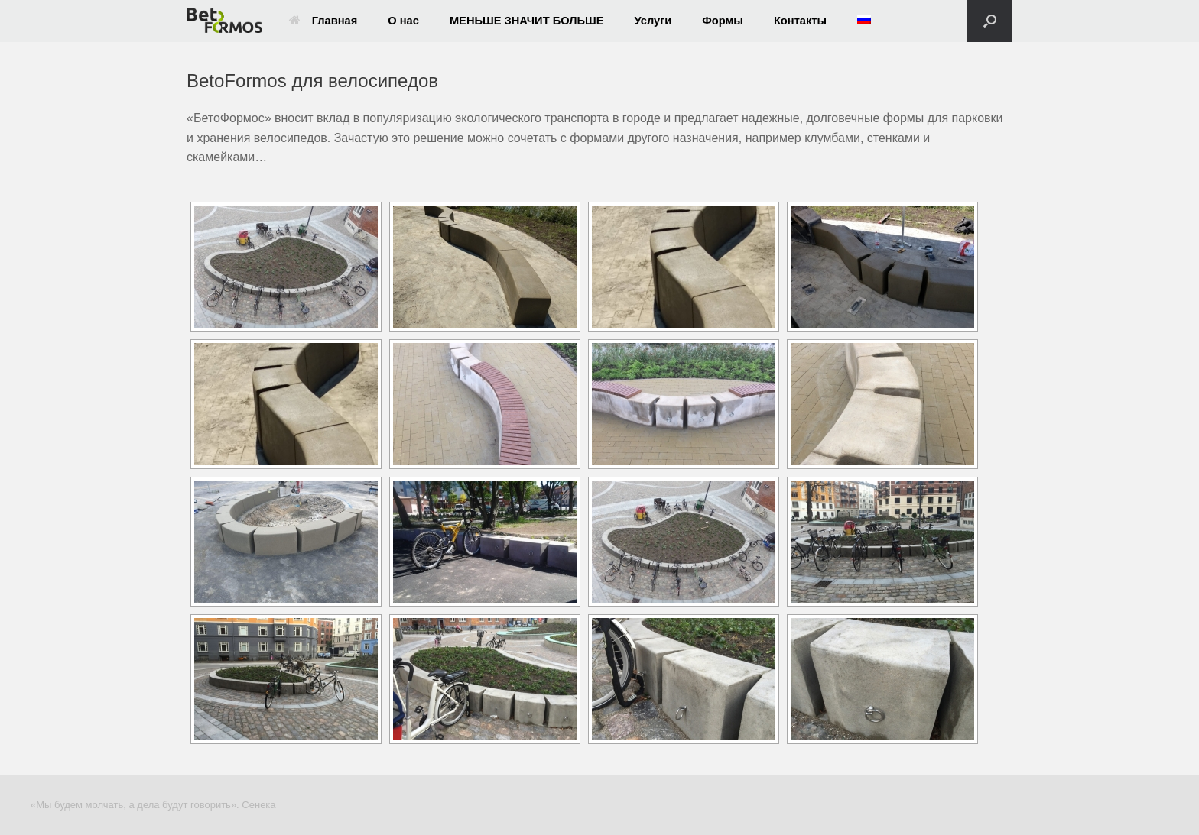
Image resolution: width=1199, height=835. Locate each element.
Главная (323, 21)
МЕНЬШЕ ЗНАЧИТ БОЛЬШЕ (527, 21)
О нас (403, 21)
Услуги (653, 21)
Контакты (800, 21)
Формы (722, 21)
